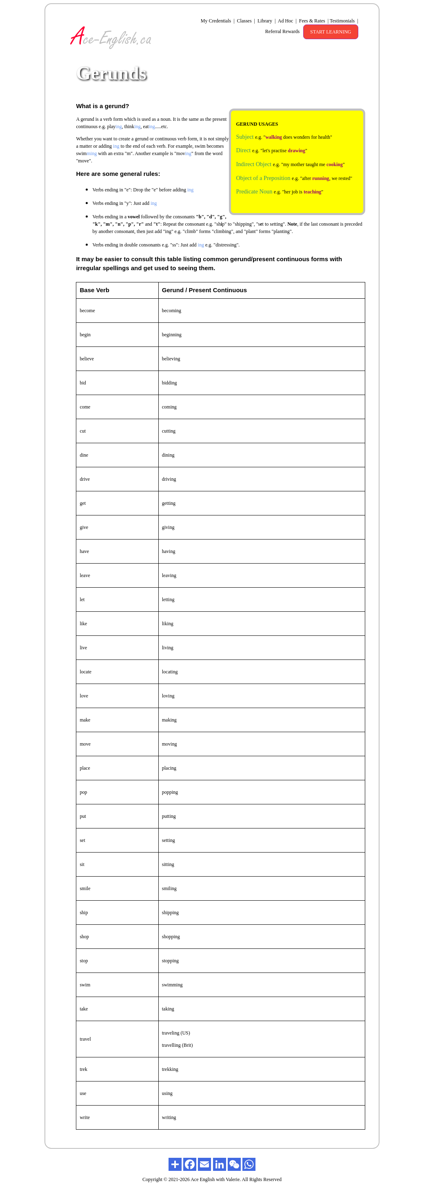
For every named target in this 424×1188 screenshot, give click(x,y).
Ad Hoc (286, 21)
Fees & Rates (313, 21)
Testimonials (344, 21)
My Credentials (218, 21)
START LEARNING (330, 32)
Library (265, 21)
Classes (245, 21)
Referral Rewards (282, 31)
